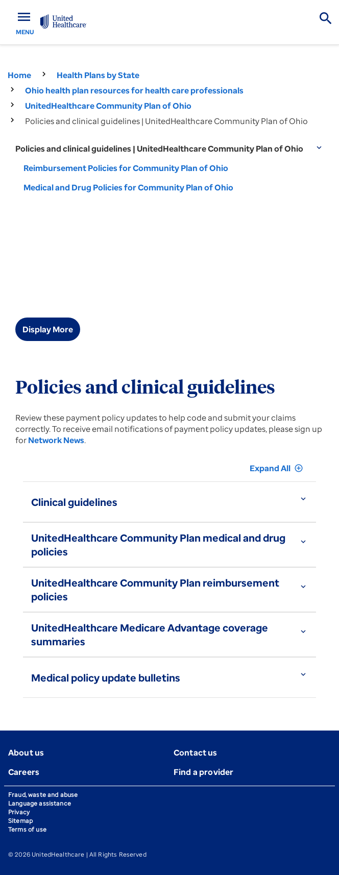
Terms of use (27, 829)
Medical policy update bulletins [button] (105, 678)
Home (19, 75)
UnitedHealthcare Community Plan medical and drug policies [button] (158, 544)
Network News (56, 440)
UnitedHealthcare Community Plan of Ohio (108, 105)
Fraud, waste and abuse (43, 794)
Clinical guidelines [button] (74, 502)
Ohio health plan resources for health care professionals (134, 90)
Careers (23, 771)
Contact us (195, 752)
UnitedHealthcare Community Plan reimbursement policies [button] (155, 589)
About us (26, 752)
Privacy (19, 812)
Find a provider (203, 771)
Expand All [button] (276, 468)
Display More (47, 329)
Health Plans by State (98, 75)
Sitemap (20, 820)
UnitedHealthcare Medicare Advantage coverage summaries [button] (149, 634)
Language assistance (39, 803)
